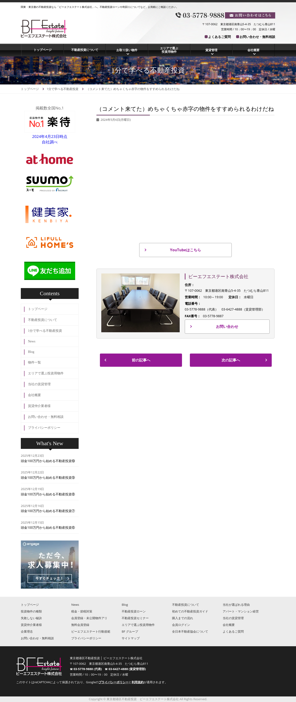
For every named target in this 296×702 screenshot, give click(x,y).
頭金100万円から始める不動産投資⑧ (48, 494)
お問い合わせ (227, 326)
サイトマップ (131, 638)
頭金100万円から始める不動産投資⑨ (48, 477)
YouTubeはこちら (185, 249)
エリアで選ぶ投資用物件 (169, 50)
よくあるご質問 (219, 36)
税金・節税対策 (81, 611)
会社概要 (253, 50)
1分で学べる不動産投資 (45, 330)
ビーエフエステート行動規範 (90, 631)
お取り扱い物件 (126, 50)
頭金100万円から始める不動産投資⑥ (48, 527)
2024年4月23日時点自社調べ (49, 136)
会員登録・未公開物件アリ (89, 618)
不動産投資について (84, 50)
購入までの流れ (182, 618)
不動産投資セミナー (135, 618)
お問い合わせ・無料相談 (257, 36)
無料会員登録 (80, 625)
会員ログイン (181, 625)
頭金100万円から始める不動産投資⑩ (48, 461)
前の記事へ (141, 360)
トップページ (43, 50)
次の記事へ (231, 360)
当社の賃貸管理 (39, 384)
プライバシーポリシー (44, 427)
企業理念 (27, 631)
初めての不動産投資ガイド (190, 611)
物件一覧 (34, 362)
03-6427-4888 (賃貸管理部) (127, 669)
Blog (31, 352)
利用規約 (138, 682)
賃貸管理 (211, 50)
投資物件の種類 (31, 611)
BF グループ (130, 631)
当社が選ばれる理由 (236, 605)
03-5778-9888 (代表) (89, 669)
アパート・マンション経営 (241, 611)
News (31, 341)
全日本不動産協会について (190, 631)
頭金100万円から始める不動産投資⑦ (48, 511)
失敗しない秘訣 (31, 618)
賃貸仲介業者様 (39, 406)
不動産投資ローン (134, 611)
